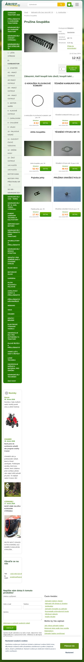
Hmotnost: (62, 43)
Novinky (12, 393)
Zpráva (5, 612)
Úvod (26, 12)
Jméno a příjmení (9, 596)
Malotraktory (48, 631)
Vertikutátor (49, 606)
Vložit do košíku (73, 69)
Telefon (26, 604)
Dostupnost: (63, 28)
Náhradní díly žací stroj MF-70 (42, 12)
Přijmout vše (69, 646)
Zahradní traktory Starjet (54, 601)
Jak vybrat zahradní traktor (54, 625)
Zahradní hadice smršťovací (54, 633)
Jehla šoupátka (37, 132)
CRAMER (8, 439)
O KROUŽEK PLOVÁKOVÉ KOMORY (38, 84)
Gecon (7, 397)
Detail (45, 123)
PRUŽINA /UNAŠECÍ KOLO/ (67, 178)
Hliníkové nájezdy (51, 614)
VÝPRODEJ (8, 501)
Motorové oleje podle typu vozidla (56, 628)
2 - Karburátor (61, 12)
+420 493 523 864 (16, 574)
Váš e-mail (7, 604)
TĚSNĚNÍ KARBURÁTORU (67, 83)
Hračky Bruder (50, 617)
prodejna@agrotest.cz (18, 577)
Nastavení (69, 653)
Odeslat (9, 628)
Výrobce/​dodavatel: (62, 38)
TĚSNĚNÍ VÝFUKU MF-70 (67, 132)
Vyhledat (61, 4)
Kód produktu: (62, 32)
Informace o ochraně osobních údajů (16, 623)
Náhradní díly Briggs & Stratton (56, 603)
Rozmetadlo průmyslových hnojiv (57, 611)
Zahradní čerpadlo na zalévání (56, 609)
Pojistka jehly (37, 178)
